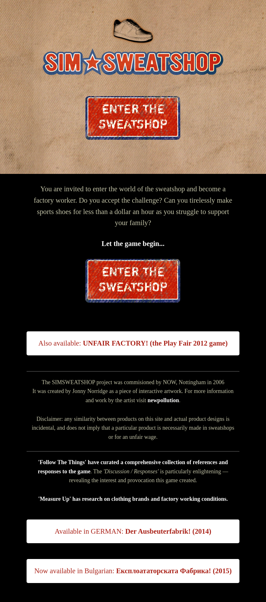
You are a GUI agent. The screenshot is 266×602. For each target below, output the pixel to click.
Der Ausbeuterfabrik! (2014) (168, 531)
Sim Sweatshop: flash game (133, 62)
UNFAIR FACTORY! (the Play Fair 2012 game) (155, 343)
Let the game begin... (133, 244)
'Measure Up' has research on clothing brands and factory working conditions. (133, 499)
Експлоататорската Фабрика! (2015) (174, 571)
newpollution (163, 400)
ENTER (132, 118)
